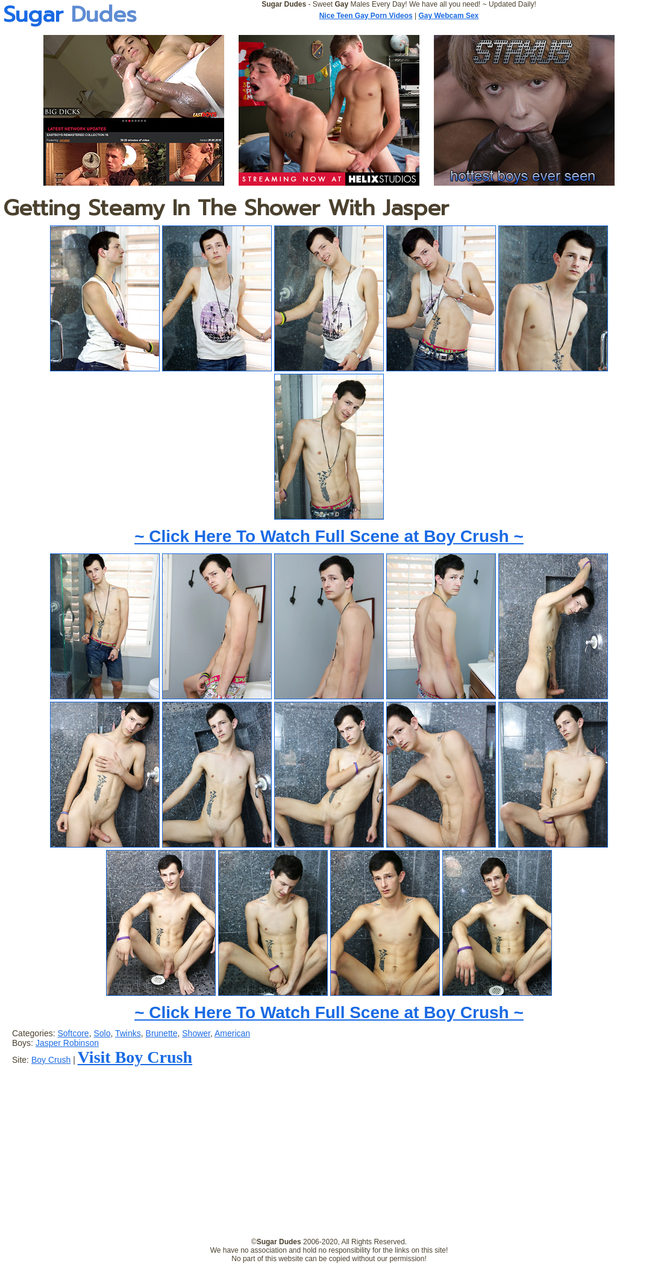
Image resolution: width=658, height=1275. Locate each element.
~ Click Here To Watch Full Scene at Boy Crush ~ (329, 536)
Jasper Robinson (67, 1043)
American (232, 1033)
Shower (196, 1033)
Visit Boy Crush (135, 1057)
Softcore (73, 1033)
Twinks (128, 1033)
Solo (101, 1033)
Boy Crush (50, 1060)
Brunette (162, 1033)
